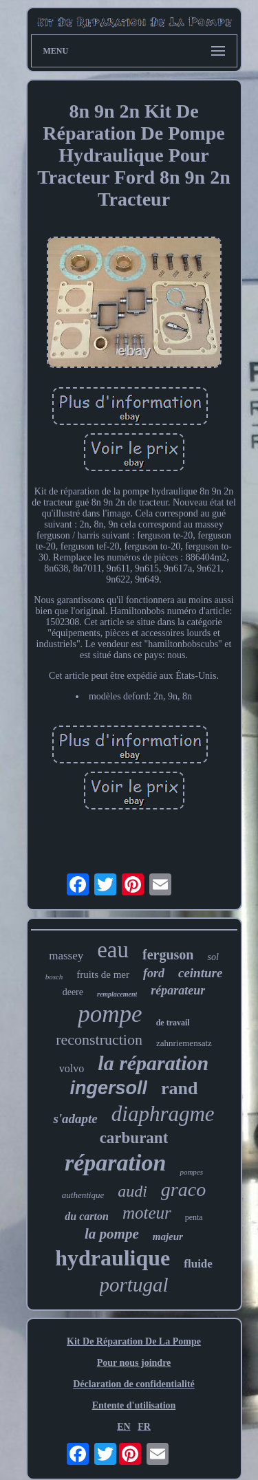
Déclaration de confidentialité (134, 1384)
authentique (83, 1195)
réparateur (178, 990)
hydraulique (112, 1257)
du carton (87, 1216)
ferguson (167, 954)
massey (66, 955)
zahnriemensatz (184, 1043)
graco (183, 1189)
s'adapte (75, 1118)
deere (73, 992)
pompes (191, 1172)
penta (194, 1217)
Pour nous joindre (134, 1363)
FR (144, 1427)
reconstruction (99, 1039)
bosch (54, 976)
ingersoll (109, 1088)
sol (212, 957)
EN (123, 1427)
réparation (115, 1162)
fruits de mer (102, 974)
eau (113, 949)
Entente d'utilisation (134, 1405)
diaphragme (163, 1114)
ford (153, 973)
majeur (168, 1236)
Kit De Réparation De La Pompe (134, 1341)
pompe (110, 1014)
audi (132, 1191)
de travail (173, 1022)
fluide (198, 1263)
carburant (134, 1137)
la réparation (153, 1063)
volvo (71, 1068)
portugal (134, 1285)
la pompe (112, 1234)
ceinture (200, 973)
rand (179, 1088)
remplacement (117, 994)
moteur (146, 1213)
